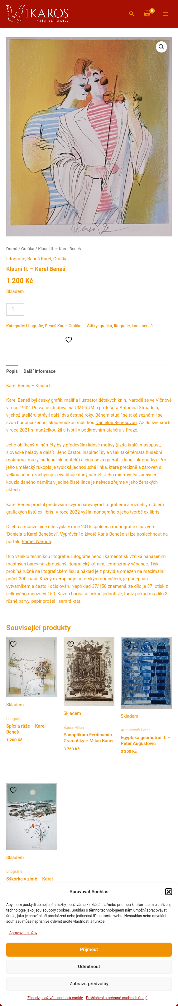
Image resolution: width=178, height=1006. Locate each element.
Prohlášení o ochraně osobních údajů (116, 998)
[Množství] (15, 309)
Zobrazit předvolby (89, 983)
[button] (169, 892)
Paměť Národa (36, 541)
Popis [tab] (12, 371)
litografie (122, 325)
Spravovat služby (23, 933)
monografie (103, 512)
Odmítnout (89, 966)
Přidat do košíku (52, 309)
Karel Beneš (18, 400)
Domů (11, 248)
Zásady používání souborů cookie (55, 998)
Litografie (15, 259)
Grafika (27, 248)
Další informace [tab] (39, 371)
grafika (106, 325)
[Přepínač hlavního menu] (165, 13)
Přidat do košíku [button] (29, 752)
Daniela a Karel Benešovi (32, 534)
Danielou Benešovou (116, 422)
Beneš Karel (39, 259)
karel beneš (142, 325)
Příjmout (89, 949)
